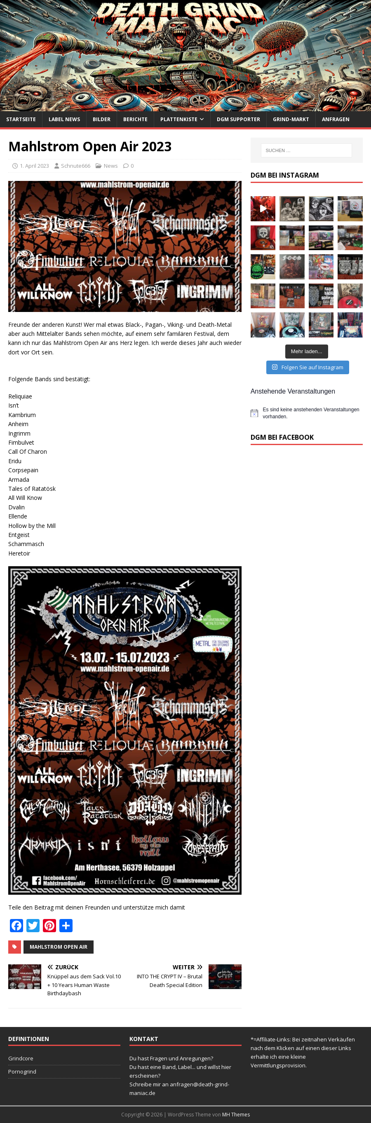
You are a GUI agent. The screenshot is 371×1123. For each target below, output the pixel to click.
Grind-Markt (291, 119)
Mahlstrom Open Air (58, 946)
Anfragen (336, 119)
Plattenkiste (178, 119)
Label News (64, 119)
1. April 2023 (34, 165)
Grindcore (20, 1058)
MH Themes (236, 1114)
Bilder (101, 119)
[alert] (307, 413)
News (111, 165)
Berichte (135, 119)
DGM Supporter (238, 119)
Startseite (21, 119)
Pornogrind (22, 1071)
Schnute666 (75, 165)
